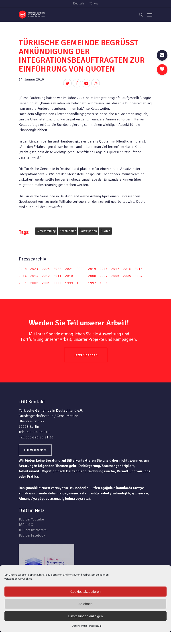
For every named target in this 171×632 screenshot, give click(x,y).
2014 (23, 276)
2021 (69, 268)
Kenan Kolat (67, 231)
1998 (81, 283)
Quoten (105, 231)
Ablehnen (85, 604)
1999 (69, 283)
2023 (46, 268)
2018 (104, 268)
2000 (57, 283)
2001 (46, 283)
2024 (34, 268)
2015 (138, 268)
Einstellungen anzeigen (85, 616)
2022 (57, 268)
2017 (115, 268)
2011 (57, 276)
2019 (92, 268)
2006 (115, 276)
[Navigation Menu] (149, 14)
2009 (81, 276)
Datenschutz (79, 626)
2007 (104, 276)
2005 (127, 276)
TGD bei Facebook (32, 535)
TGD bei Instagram (33, 530)
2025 (23, 268)
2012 (46, 276)
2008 (92, 276)
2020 (81, 268)
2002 (34, 283)
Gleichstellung (46, 231)
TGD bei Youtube (31, 519)
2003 (23, 283)
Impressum (95, 626)
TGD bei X (26, 525)
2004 (138, 276)
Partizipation (88, 231)
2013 (34, 276)
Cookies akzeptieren (85, 591)
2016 (127, 268)
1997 (92, 283)
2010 (69, 276)
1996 (104, 283)
